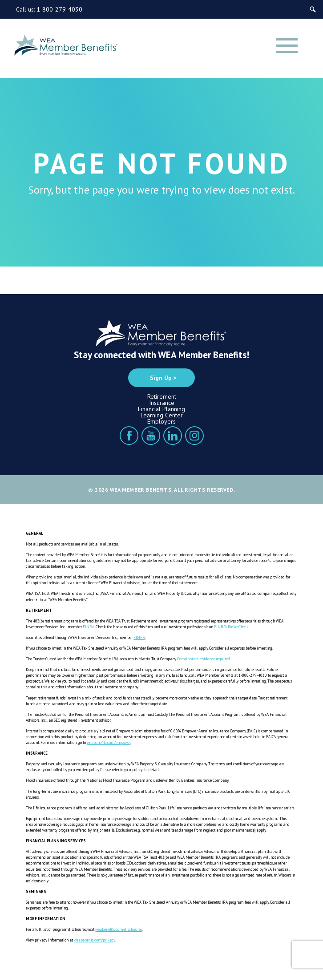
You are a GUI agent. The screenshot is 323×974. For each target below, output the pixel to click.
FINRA (88, 626)
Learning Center (162, 415)
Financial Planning (161, 409)
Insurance (161, 403)
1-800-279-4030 (59, 9)
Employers (161, 421)
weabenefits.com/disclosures (118, 929)
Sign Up (161, 378)
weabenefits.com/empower (108, 742)
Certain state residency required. (204, 658)
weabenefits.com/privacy (94, 940)
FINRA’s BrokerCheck (231, 626)
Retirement (161, 396)
